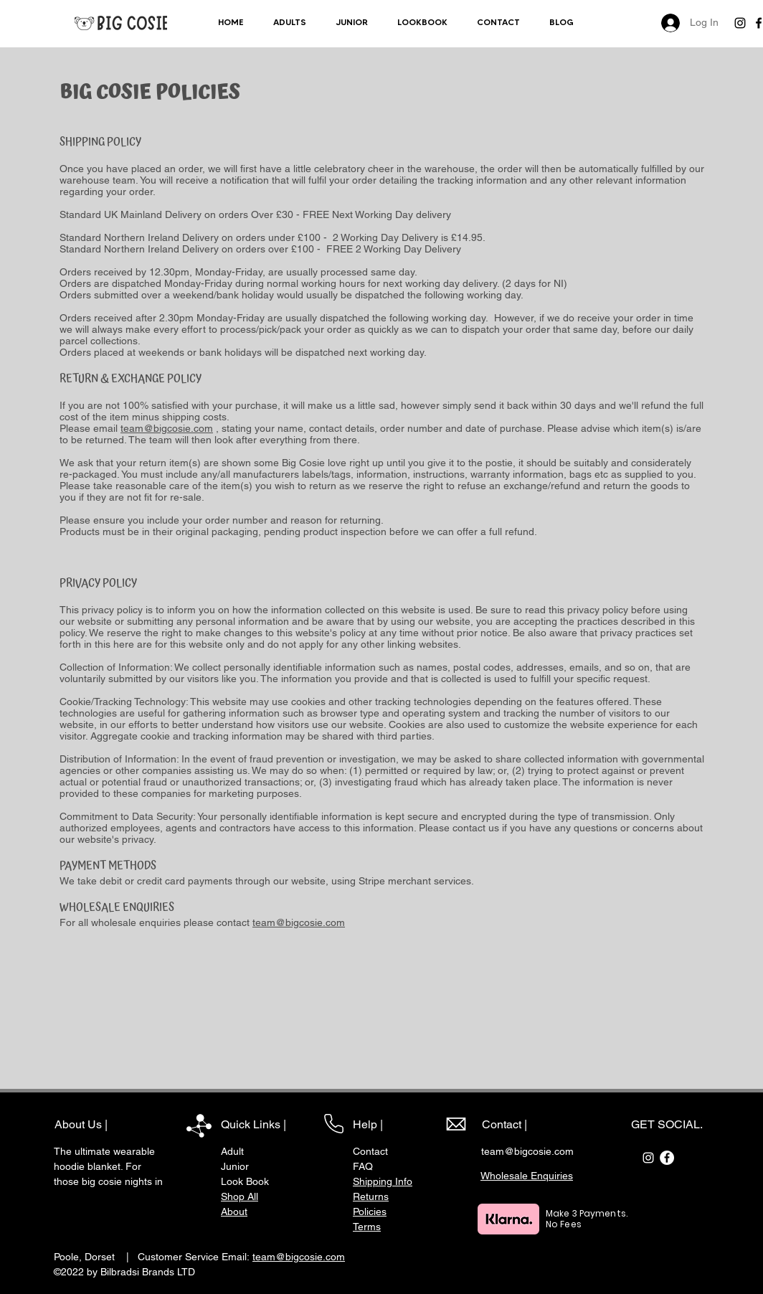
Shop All (239, 1196)
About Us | (81, 1124)
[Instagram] (740, 23)
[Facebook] (667, 1158)
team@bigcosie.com (166, 428)
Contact (370, 1151)
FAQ (363, 1166)
